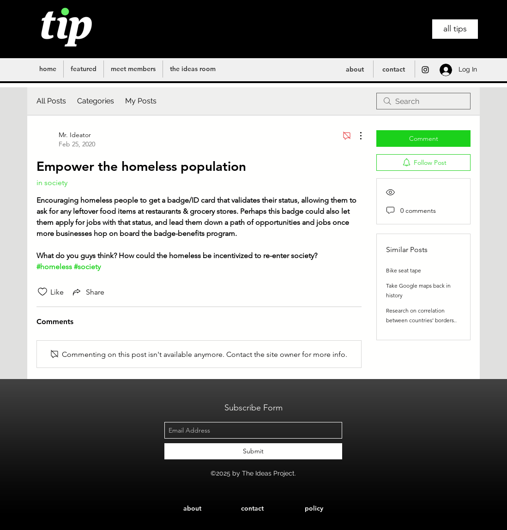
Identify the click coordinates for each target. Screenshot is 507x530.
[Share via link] (87, 291)
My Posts (141, 100)
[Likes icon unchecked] (42, 291)
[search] (423, 101)
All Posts (51, 100)
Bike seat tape (403, 270)
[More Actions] (356, 135)
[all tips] (455, 29)
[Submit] (253, 451)
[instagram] (425, 69)
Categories (95, 100)
